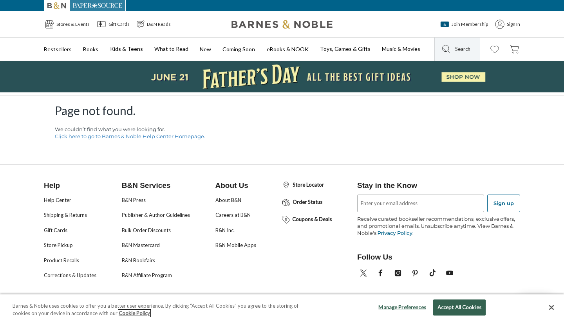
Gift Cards (55, 230)
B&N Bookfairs (138, 260)
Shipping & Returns (65, 215)
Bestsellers (58, 49)
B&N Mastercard (141, 245)
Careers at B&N (233, 215)
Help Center (57, 200)
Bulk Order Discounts (146, 230)
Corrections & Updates (70, 275)
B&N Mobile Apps (235, 245)
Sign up (504, 203)
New (205, 49)
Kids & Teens (126, 48)
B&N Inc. (225, 230)
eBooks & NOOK (288, 49)
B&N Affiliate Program (147, 275)
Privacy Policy (394, 233)
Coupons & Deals (306, 219)
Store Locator (302, 185)
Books (90, 49)
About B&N (228, 200)
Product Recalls (61, 260)
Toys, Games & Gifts (345, 48)
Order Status (301, 202)
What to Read (171, 48)
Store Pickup (58, 245)
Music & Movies (401, 48)
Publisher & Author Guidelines (156, 215)
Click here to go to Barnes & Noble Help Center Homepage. (130, 136)
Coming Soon (238, 49)
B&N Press (134, 200)
